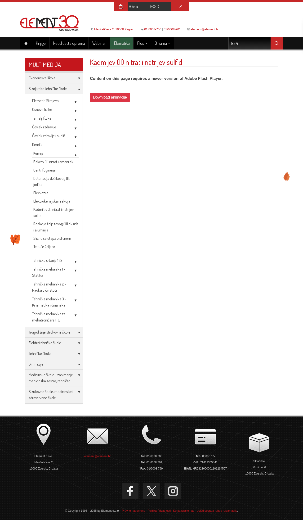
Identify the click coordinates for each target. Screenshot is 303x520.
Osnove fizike (42, 109)
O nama (161, 43)
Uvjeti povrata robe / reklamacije (217, 510)
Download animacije (110, 97)
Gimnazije (36, 364)
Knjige (41, 43)
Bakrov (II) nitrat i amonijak (53, 161)
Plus (140, 43)
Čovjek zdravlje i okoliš (49, 135)
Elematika (122, 43)
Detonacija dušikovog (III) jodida (52, 181)
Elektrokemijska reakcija (51, 201)
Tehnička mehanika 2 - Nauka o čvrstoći (49, 287)
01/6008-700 (152, 29)
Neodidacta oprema (69, 43)
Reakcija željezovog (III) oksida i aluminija (56, 226)
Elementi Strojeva (45, 100)
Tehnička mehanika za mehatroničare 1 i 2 (49, 316)
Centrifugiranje (44, 169)
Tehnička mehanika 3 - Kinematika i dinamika (49, 301)
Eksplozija (40, 192)
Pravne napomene (133, 510)
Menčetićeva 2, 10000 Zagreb (114, 29)
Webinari (99, 43)
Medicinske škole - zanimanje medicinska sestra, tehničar (51, 377)
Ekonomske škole (42, 77)
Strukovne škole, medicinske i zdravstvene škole (51, 394)
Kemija (37, 144)
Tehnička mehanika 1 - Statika (48, 272)
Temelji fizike (41, 118)
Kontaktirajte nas (183, 510)
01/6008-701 (172, 29)
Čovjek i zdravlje (44, 126)
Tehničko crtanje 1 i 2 (47, 260)
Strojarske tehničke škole (48, 88)
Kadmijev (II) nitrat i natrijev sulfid (53, 212)
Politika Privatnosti (159, 510)
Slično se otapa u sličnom (52, 238)
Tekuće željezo (44, 246)
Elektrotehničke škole (45, 342)
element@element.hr (205, 29)
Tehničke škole (40, 353)
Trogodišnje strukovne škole (49, 332)
